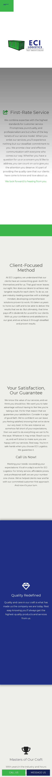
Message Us (38, 772)
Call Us (13, 772)
